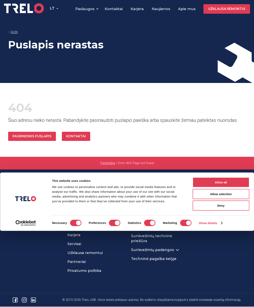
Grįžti (14, 32)
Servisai (74, 244)
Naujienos (161, 9)
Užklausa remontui (226, 9)
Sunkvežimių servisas (86, 199)
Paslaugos (84, 9)
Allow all (221, 258)
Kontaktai (114, 9)
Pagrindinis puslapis (32, 136)
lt (52, 8)
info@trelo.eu (18, 220)
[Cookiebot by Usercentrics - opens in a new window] (25, 299)
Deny (221, 281)
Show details (208, 299)
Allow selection (221, 270)
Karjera (137, 9)
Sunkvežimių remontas (155, 199)
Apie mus (187, 9)
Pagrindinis (107, 163)
